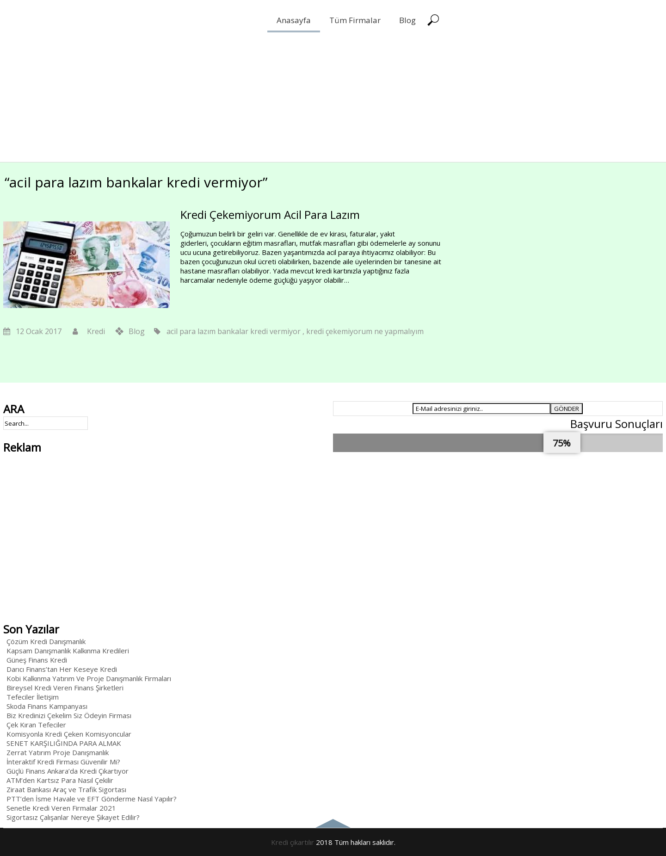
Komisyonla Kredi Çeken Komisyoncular (68, 733)
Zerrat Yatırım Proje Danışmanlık (57, 752)
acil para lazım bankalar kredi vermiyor (233, 331)
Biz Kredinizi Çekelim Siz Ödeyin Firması (68, 715)
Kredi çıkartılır (292, 842)
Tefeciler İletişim (32, 696)
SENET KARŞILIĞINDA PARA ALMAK (63, 743)
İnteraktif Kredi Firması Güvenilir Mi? (63, 761)
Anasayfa (294, 20)
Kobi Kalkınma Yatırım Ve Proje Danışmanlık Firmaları (88, 678)
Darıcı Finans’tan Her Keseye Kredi (61, 669)
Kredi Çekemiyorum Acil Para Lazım (270, 214)
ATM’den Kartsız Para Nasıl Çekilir (59, 780)
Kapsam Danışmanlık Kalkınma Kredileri (67, 650)
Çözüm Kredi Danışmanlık (46, 641)
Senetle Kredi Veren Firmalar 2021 (61, 808)
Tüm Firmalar (355, 20)
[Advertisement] (277, 97)
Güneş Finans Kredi (36, 659)
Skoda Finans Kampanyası (46, 706)
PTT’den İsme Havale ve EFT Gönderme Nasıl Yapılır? (91, 798)
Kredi (96, 331)
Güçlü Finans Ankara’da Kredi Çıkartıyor (67, 770)
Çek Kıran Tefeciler (36, 724)
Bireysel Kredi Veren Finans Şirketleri (64, 687)
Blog (407, 20)
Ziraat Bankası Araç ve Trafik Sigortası (66, 789)
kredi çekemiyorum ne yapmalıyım (365, 331)
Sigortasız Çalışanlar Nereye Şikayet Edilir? (73, 817)
